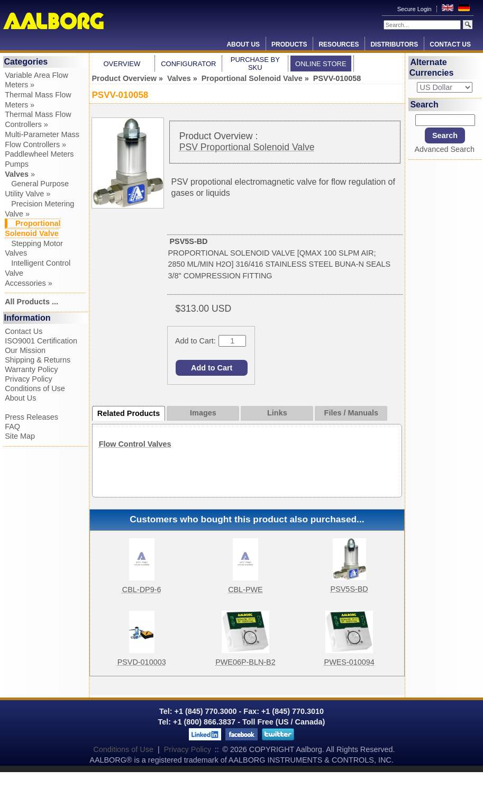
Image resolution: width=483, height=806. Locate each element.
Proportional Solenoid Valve (252, 78)
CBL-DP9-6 (141, 589)
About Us (243, 44)
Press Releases (31, 417)
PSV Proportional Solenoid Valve (247, 147)
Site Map (20, 436)
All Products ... (31, 301)
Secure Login (415, 9)
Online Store (321, 64)
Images (203, 413)
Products (289, 44)
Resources (338, 44)
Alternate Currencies (431, 67)
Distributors (394, 44)
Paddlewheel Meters (39, 154)
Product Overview (124, 78)
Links (277, 413)
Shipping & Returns (37, 360)
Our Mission (25, 350)
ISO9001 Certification (41, 341)
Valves (179, 78)
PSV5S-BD (349, 589)
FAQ (12, 426)
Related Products (128, 413)
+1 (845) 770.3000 (204, 711)
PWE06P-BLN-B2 (245, 662)
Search (424, 104)
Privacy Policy (28, 379)
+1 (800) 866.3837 (204, 722)
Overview (121, 64)
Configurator (188, 64)
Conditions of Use (35, 388)
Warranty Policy (31, 369)
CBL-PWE (245, 589)
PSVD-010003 (141, 662)
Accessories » (28, 283)
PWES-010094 (349, 662)
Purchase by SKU (255, 63)
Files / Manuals (351, 413)
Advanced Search (444, 149)
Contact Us (450, 44)
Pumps (17, 164)
